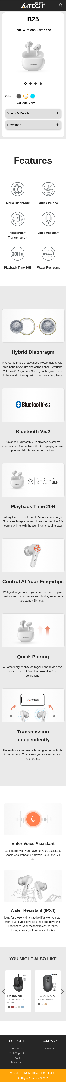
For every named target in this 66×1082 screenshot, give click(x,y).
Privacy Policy (29, 1072)
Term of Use (47, 1072)
